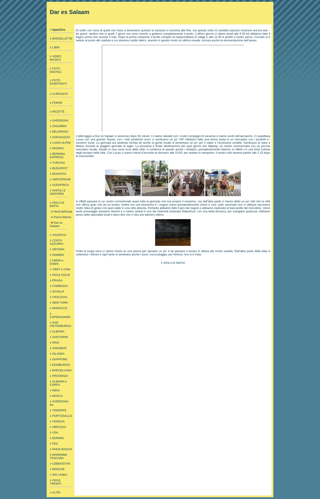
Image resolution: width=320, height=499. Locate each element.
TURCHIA (58, 162)
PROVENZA (60, 376)
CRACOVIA (59, 297)
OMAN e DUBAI (56, 262)
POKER (57, 102)
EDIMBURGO (61, 364)
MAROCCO (59, 308)
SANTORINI (60, 337)
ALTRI (56, 492)
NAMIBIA (58, 254)
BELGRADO (60, 131)
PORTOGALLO (62, 415)
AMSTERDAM (61, 179)
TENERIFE (59, 410)
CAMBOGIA (60, 286)
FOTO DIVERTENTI (58, 82)
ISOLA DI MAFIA (57, 204)
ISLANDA (58, 353)
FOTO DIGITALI (56, 70)
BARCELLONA (62, 370)
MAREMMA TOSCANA (58, 456)
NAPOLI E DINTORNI (58, 192)
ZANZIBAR (59, 348)
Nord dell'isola (63, 211)
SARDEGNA (60, 120)
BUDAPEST (60, 168)
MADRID (58, 148)
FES (55, 443)
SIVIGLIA (58, 291)
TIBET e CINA (61, 269)
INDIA (56, 390)
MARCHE (58, 469)
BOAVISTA (59, 173)
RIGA (55, 342)
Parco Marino (62, 217)
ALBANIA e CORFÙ (58, 383)
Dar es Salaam (56, 224)
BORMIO (58, 438)
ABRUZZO (59, 427)
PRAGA (57, 280)
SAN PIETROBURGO (60, 324)
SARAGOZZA (61, 137)
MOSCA (57, 396)
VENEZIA (58, 421)
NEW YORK (60, 302)
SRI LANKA (59, 474)
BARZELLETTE (62, 38)
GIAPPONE (59, 359)
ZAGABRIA (59, 126)
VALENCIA (59, 235)
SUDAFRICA (60, 185)
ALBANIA (58, 331)
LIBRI (56, 47)
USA (55, 432)
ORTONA (58, 249)
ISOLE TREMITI (55, 482)
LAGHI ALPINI (61, 142)
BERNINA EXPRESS (57, 155)
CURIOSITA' (60, 93)
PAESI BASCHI (62, 449)
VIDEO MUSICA (55, 58)
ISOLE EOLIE (61, 274)
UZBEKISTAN (61, 463)
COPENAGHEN (60, 317)
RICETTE (58, 111)
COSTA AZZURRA (56, 242)
